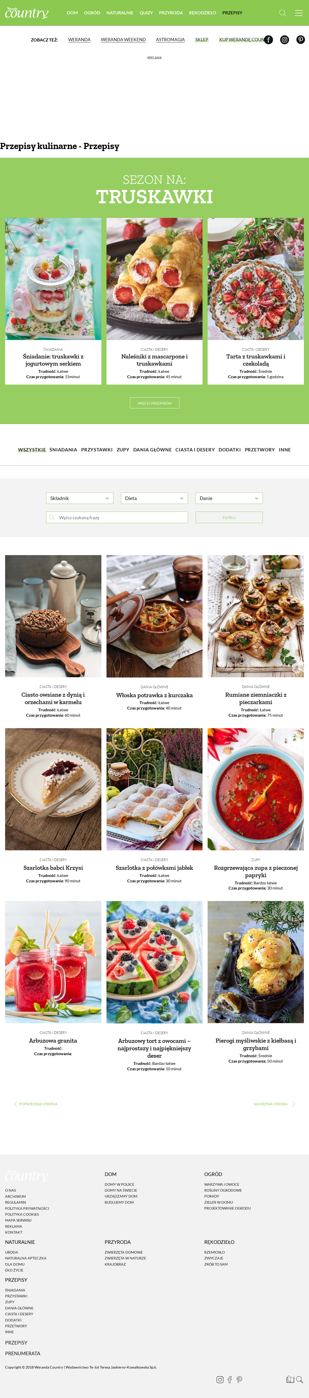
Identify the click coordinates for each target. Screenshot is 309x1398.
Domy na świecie (121, 1190)
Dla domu (15, 1264)
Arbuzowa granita (53, 1040)
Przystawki (16, 1296)
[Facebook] (268, 39)
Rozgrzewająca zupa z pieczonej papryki (256, 871)
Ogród (92, 12)
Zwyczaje (213, 1258)
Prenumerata (22, 1353)
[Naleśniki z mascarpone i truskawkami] (154, 279)
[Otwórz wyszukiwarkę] (282, 12)
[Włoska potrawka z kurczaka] (154, 616)
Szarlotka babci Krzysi (53, 867)
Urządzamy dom (121, 1196)
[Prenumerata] (290, 1378)
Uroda (11, 1252)
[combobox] (79, 496)
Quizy (146, 12)
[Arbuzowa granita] (53, 962)
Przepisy (232, 12)
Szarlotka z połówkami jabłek (154, 867)
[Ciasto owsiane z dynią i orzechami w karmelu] (53, 616)
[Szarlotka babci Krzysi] (53, 789)
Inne (9, 1332)
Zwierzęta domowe (124, 1252)
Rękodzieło (202, 12)
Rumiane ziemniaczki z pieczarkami (256, 698)
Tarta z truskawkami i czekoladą (255, 360)
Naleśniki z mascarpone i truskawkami (154, 360)
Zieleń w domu (218, 1202)
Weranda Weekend (123, 39)
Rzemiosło (214, 1252)
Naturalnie (120, 12)
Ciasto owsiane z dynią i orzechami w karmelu (53, 698)
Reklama (13, 1226)
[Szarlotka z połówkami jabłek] (154, 789)
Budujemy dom (119, 1202)
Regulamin (15, 1202)
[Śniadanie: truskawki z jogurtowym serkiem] (53, 279)
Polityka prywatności (27, 1208)
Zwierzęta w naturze (125, 1258)
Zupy (255, 859)
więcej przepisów (155, 403)
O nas (10, 1190)
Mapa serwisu (18, 1220)
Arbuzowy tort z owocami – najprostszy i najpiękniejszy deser (154, 1048)
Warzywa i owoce (221, 1184)
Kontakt (13, 1232)
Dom (72, 12)
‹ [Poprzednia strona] (35, 1104)
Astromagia (170, 39)
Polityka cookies (22, 1214)
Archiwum (15, 1196)
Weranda (79, 39)
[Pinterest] (300, 39)
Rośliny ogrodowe (223, 1190)
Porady (211, 1196)
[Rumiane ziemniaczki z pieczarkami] (256, 616)
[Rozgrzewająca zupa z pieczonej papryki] (256, 789)
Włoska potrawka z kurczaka (154, 695)
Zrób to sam (216, 1264)
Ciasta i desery (154, 349)
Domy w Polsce (119, 1184)
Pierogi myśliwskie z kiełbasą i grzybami (256, 1044)
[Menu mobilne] (299, 13)
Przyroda (171, 12)
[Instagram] (284, 39)
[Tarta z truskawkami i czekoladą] (256, 279)
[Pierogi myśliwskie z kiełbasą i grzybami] (256, 962)
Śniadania (53, 349)
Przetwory (16, 1326)
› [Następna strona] (273, 1104)
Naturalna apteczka (25, 1258)
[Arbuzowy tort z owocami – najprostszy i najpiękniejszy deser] (154, 962)
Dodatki (13, 1320)
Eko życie (14, 1270)
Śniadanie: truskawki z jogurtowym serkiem (53, 360)
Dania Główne (154, 687)
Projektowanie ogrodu (227, 1208)
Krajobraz (115, 1264)
